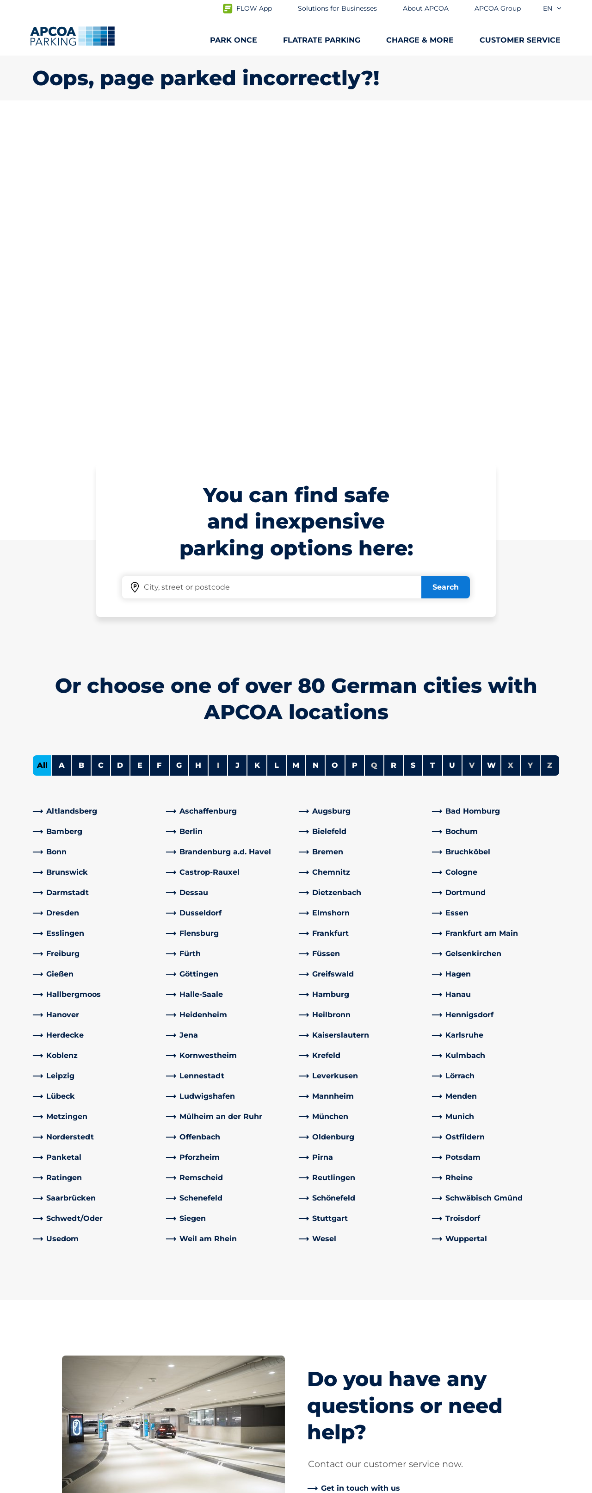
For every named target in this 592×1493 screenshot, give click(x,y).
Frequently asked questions (220, 1302)
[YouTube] (210, 1365)
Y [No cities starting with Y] (530, 439)
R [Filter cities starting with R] (393, 439)
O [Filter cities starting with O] (335, 439)
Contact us (188, 1317)
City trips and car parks (74, 1346)
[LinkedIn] (191, 1365)
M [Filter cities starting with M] (295, 439)
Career (315, 1391)
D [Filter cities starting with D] (120, 439)
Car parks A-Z (56, 1361)
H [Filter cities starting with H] (198, 439)
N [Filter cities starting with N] (316, 439)
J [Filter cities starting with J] (237, 439)
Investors (320, 1405)
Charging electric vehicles (80, 1331)
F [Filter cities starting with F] (159, 439)
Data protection (58, 1485)
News (313, 1420)
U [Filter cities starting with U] (452, 439)
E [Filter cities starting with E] (139, 439)
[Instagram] (228, 1365)
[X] (265, 1365)
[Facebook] (173, 1365)
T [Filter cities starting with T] (432, 439)
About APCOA (329, 1302)
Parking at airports (66, 1317)
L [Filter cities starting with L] (276, 439)
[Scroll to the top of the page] (577, 1232)
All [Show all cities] (42, 439)
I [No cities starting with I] (218, 439)
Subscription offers (67, 1302)
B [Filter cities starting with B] (81, 439)
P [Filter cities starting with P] (355, 439)
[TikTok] (247, 1365)
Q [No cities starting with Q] (374, 439)
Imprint (118, 1485)
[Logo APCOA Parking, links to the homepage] (72, 36)
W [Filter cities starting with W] (491, 439)
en (552, 8)
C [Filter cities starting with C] (101, 439)
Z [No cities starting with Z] (549, 439)
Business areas (330, 1350)
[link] (96, 485)
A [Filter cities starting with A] (62, 439)
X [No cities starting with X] (510, 439)
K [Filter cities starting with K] (257, 439)
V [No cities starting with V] (472, 439)
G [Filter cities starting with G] (179, 439)
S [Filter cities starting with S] (413, 439)
